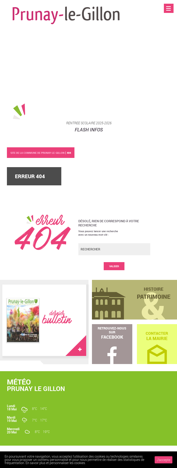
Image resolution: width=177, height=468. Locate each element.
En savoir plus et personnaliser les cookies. (56, 463)
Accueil (168, 18)
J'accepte (163, 460)
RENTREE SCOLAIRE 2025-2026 (89, 123)
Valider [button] (114, 266)
